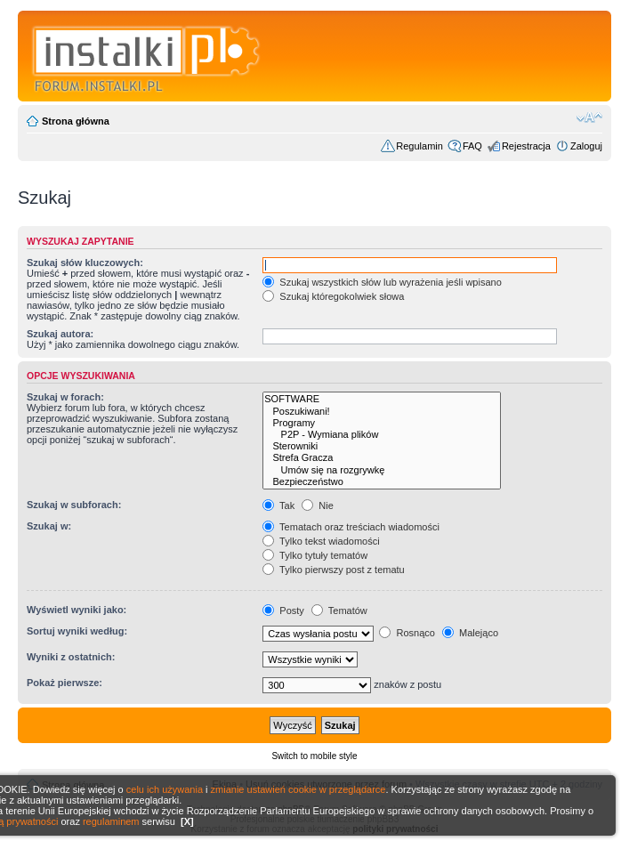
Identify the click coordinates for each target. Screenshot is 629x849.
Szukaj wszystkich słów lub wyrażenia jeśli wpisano (381, 282)
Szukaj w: (49, 526)
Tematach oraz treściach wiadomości (350, 527)
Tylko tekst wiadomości (320, 541)
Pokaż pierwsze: (64, 682)
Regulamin (419, 146)
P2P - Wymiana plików (381, 435)
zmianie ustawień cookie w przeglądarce (298, 789)
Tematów (339, 610)
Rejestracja (526, 146)
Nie (318, 505)
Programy (381, 423)
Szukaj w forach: (65, 397)
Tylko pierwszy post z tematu (333, 569)
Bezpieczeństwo (381, 482)
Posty (283, 610)
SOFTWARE (381, 399)
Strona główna (75, 121)
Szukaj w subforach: (74, 504)
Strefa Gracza (381, 458)
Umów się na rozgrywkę (381, 470)
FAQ (472, 146)
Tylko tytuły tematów (314, 555)
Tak (278, 505)
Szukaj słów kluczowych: (85, 262)
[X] (187, 821)
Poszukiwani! (381, 411)
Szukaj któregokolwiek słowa (333, 296)
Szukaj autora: (60, 333)
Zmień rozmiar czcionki (589, 117)
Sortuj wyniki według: (77, 631)
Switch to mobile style (314, 756)
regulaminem (111, 821)
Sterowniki (381, 446)
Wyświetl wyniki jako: (76, 609)
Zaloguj (586, 146)
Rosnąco (406, 632)
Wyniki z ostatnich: (71, 656)
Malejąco (470, 632)
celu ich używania (164, 789)
